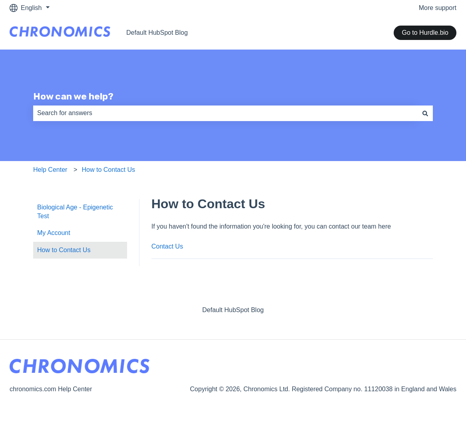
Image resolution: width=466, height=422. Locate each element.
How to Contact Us (108, 169)
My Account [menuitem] (53, 232)
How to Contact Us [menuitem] (63, 250)
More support (437, 7)
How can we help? (73, 96)
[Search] (425, 113)
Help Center (50, 169)
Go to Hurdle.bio (425, 32)
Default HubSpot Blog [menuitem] (233, 310)
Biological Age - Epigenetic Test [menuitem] (75, 211)
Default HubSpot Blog (157, 32)
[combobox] (225, 113)
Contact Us (167, 246)
